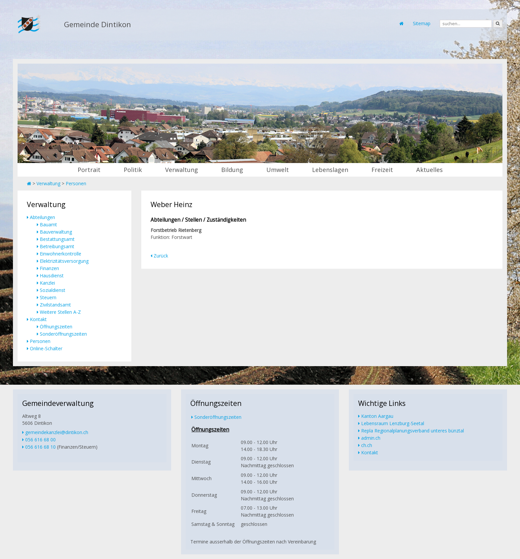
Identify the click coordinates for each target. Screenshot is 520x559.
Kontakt (38, 319)
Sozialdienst (52, 290)
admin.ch (370, 438)
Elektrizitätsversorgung (64, 261)
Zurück (161, 255)
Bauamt (48, 224)
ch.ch (366, 445)
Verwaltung (181, 170)
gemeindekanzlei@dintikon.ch (56, 432)
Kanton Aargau (377, 416)
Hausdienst (52, 275)
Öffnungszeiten (56, 326)
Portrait (89, 170)
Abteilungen (42, 217)
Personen (76, 183)
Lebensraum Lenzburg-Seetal (392, 423)
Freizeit (382, 170)
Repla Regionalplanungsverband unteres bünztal (412, 430)
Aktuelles (429, 170)
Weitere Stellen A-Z (60, 312)
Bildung (232, 170)
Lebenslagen (330, 170)
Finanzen (49, 268)
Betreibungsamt (57, 246)
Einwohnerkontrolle (60, 254)
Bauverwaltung (56, 232)
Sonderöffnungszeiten (63, 334)
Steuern (48, 297)
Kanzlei (47, 283)
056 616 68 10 (40, 447)
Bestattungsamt (57, 239)
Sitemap (421, 23)
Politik (133, 170)
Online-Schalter (46, 348)
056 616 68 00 (40, 439)
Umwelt (277, 170)
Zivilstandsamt (55, 305)
